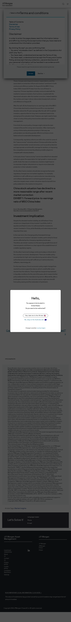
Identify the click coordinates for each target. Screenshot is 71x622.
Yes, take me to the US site (35, 315)
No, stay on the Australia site (35, 319)
